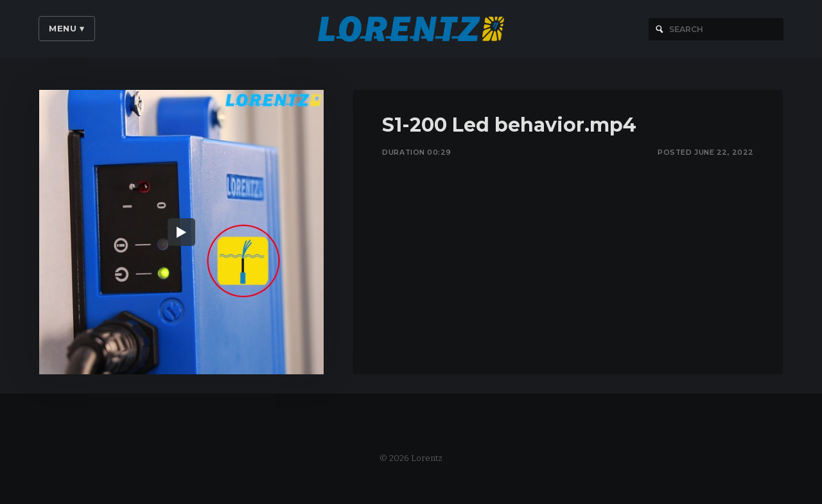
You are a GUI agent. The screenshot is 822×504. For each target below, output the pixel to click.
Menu (67, 28)
